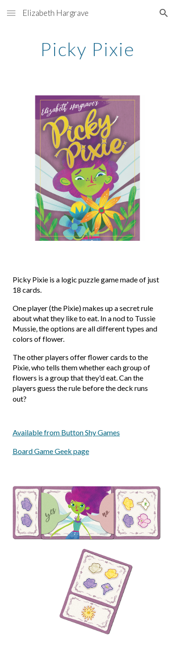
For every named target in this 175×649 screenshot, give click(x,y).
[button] (11, 13)
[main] (88, 49)
